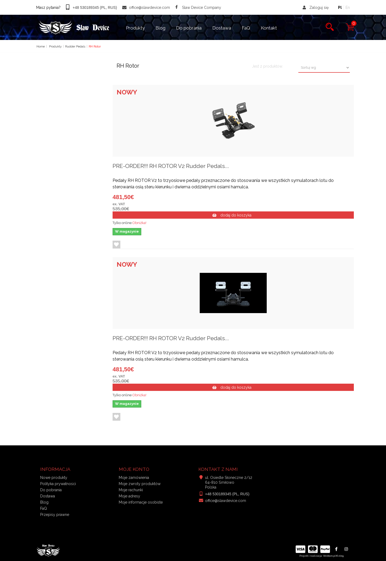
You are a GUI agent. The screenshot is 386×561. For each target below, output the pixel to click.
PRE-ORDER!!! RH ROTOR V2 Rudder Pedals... (171, 166)
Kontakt (269, 28)
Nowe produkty (53, 477)
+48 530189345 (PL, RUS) (227, 494)
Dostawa (221, 28)
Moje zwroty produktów (140, 484)
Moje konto (134, 469)
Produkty (135, 28)
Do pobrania (189, 28)
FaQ (246, 28)
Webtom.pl (329, 556)
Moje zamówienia (134, 477)
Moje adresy (129, 496)
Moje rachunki (131, 490)
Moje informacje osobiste (141, 502)
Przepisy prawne (54, 514)
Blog (160, 28)
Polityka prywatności (58, 484)
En (348, 7)
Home (40, 46)
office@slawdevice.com (225, 500)
